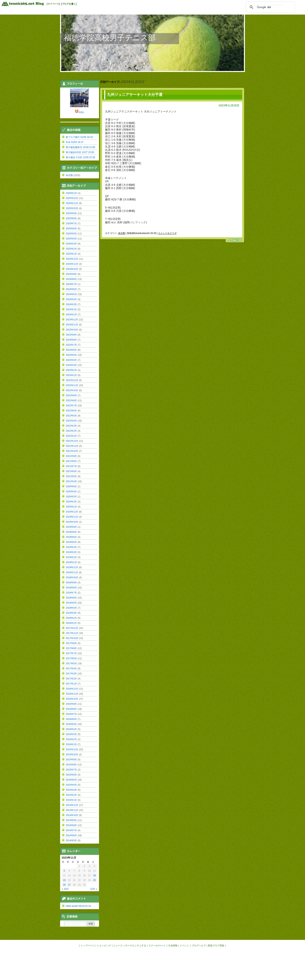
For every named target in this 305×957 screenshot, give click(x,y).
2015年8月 (71, 764)
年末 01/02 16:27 (74, 142)
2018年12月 (72, 567)
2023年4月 (71, 360)
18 (94, 875)
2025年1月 (71, 253)
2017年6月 (71, 658)
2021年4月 (71, 481)
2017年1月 (71, 683)
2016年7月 (71, 714)
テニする (141, 945)
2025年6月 (71, 228)
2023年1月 (71, 375)
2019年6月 (71, 537)
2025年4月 (71, 238)
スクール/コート (157, 945)
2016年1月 (71, 744)
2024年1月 (71, 314)
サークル (129, 945)
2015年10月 (72, 754)
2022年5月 (71, 415)
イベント (184, 945)
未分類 (121, 233)
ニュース (118, 945)
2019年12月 (72, 511)
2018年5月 (71, 602)
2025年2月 (71, 248)
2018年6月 (71, 597)
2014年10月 (72, 815)
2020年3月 (71, 496)
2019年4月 (71, 547)
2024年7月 (71, 284)
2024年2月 (71, 309)
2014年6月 (71, 835)
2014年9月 (71, 820)
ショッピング (104, 945)
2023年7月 (71, 345)
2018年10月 (72, 577)
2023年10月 (72, 329)
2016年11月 (72, 693)
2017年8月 (71, 648)
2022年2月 (71, 430)
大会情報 (172, 945)
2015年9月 (71, 759)
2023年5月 (71, 355)
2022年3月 (71, 425)
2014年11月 (72, 810)
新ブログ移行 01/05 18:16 (79, 137)
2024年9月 (71, 274)
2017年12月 (72, 628)
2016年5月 (71, 724)
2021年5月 (71, 476)
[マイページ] (53, 4)
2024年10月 (72, 269)
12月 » (93, 889)
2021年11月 (72, 446)
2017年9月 (71, 643)
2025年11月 (72, 203)
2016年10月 (72, 699)
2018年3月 (71, 613)
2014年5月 (71, 840)
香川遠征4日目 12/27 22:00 (80, 152)
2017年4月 (71, 668)
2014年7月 (71, 830)
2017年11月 (72, 633)
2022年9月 (71, 395)
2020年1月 (71, 506)
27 (69, 884)
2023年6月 (71, 350)
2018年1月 (71, 623)
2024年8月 (71, 279)
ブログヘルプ (199, 945)
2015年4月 (71, 784)
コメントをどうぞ (167, 233)
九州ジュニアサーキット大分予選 (134, 95)
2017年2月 (71, 678)
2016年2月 (71, 739)
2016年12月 (72, 688)
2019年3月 (71, 552)
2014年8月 (71, 825)
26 (64, 884)
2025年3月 (71, 243)
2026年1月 (71, 193)
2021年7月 (71, 466)
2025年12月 (72, 198)
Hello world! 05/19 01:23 (78, 906)
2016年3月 (71, 734)
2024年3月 (71, 304)
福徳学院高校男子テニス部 (110, 37)
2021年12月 (72, 441)
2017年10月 (72, 638)
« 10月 (65, 889)
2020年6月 (71, 486)
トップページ (88, 945)
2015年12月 (72, 749)
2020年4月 (71, 491)
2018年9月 (71, 582)
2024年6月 (71, 289)
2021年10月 (72, 451)
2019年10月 (72, 522)
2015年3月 (71, 790)
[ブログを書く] (69, 4)
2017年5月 (71, 663)
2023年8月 (71, 339)
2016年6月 (71, 719)
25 (94, 880)
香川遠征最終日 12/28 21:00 (80, 147)
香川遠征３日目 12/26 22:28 (80, 157)
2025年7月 (71, 223)
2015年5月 (71, 779)
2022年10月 (72, 390)
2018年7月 (71, 592)
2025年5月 (71, 233)
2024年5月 (71, 294)
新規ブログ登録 (216, 945)
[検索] (270, 7)
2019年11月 (72, 516)
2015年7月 (71, 769)
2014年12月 (72, 805)
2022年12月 (72, 380)
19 (64, 880)
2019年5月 (71, 542)
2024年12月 (72, 259)
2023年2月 (71, 370)
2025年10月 (72, 208)
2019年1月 (71, 562)
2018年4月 (71, 607)
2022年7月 (71, 405)
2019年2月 (71, 557)
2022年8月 (71, 400)
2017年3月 (71, 673)
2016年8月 (71, 709)
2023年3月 (71, 365)
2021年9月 (71, 456)
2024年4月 (71, 299)
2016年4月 (71, 729)
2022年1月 (71, 436)
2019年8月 (71, 532)
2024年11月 (72, 264)
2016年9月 (71, 704)
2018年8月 (71, 587)
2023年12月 (72, 319)
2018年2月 (71, 618)
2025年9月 (71, 213)
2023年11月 (72, 324)
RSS (81, 112)
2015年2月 (71, 795)
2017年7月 (71, 653)
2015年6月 (71, 774)
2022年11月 (72, 385)
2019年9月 (71, 527)
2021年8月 (71, 461)
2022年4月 (71, 420)
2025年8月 (71, 218)
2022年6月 (71, 410)
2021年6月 (71, 471)
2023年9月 (71, 334)
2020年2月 (71, 501)
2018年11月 (72, 572)
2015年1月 (71, 800)
